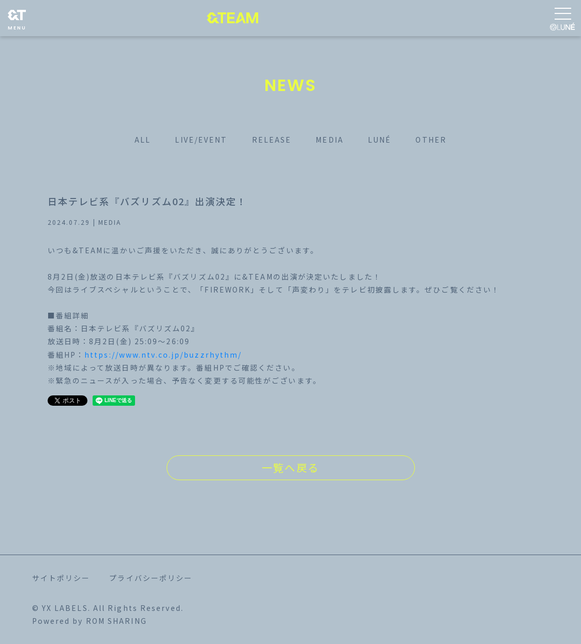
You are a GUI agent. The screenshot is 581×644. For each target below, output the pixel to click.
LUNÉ (379, 139)
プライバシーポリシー (150, 578)
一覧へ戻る (290, 467)
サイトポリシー (61, 578)
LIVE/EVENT (201, 139)
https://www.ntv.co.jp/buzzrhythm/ (163, 354)
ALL (143, 139)
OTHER (430, 139)
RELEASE (272, 139)
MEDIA (330, 139)
